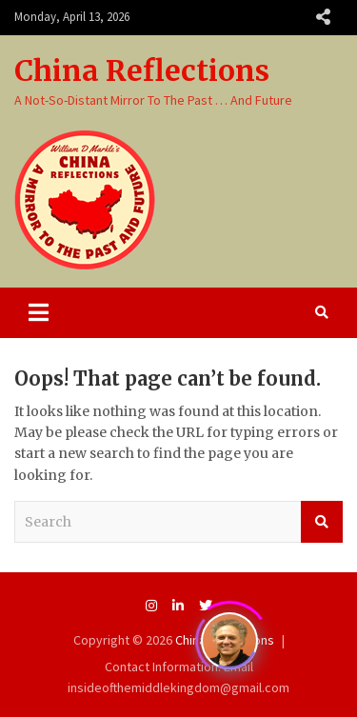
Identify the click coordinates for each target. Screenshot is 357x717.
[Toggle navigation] (38, 312)
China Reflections (141, 70)
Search (322, 522)
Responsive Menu (323, 17)
